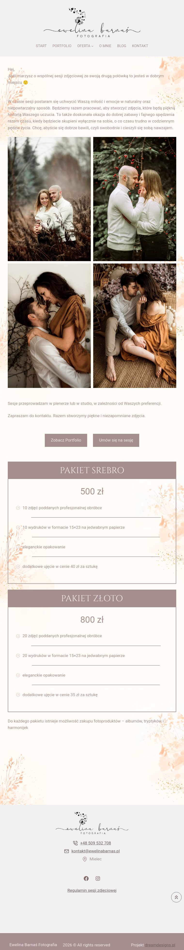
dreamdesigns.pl (160, 945)
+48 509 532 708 (95, 843)
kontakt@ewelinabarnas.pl (95, 851)
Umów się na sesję (116, 440)
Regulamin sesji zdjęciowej (92, 890)
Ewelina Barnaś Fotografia (33, 944)
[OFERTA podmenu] (92, 46)
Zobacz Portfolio (66, 440)
